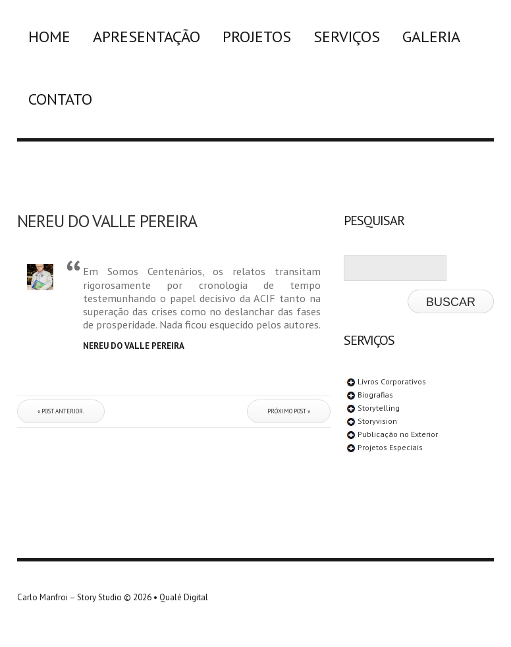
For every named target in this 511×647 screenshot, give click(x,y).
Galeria (431, 36)
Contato (60, 99)
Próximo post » (288, 411)
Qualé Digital (183, 597)
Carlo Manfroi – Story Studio (69, 597)
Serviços (346, 36)
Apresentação (146, 36)
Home (49, 36)
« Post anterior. (61, 411)
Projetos (257, 36)
